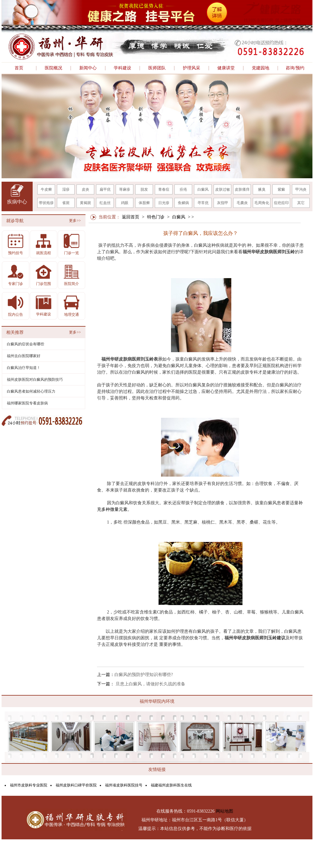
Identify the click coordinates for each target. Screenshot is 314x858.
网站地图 (224, 811)
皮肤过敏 (222, 189)
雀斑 (66, 203)
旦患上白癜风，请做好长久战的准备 (149, 684)
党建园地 (260, 68)
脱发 (144, 189)
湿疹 (66, 189)
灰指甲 (222, 203)
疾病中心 (17, 201)
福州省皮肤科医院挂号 (123, 785)
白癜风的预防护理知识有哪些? (143, 674)
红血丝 (105, 203)
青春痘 (163, 189)
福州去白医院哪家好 (23, 356)
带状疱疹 (46, 203)
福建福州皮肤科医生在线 (171, 785)
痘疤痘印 (281, 203)
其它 (301, 203)
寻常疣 (203, 203)
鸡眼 (124, 203)
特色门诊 (155, 217)
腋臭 (262, 189)
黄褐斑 (85, 203)
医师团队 (157, 68)
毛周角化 (261, 203)
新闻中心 (88, 68)
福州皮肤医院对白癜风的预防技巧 (35, 379)
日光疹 (163, 203)
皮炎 (85, 189)
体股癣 (144, 203)
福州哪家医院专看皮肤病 (27, 403)
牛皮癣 (46, 189)
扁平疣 (105, 189)
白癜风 (203, 189)
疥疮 (183, 189)
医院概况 (53, 68)
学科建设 (122, 68)
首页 (19, 68)
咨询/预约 (295, 68)
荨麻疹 (124, 189)
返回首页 (130, 217)
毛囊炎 (242, 203)
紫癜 (281, 189)
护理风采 (191, 68)
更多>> (75, 220)
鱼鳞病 (183, 203)
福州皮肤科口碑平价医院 (76, 785)
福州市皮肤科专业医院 (28, 785)
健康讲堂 (226, 68)
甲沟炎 (301, 189)
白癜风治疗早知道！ (23, 368)
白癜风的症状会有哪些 (25, 344)
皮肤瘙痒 (242, 189)
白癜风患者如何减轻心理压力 (31, 391)
